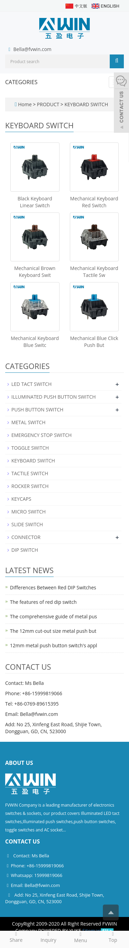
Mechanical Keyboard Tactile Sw (94, 271)
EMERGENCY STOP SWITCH (41, 435)
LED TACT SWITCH (31, 384)
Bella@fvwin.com (32, 49)
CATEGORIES (21, 82)
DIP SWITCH (24, 550)
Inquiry (48, 937)
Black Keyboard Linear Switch (35, 202)
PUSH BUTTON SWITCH (37, 409)
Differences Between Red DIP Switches (53, 587)
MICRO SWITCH (28, 511)
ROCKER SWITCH (30, 486)
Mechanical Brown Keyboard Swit (34, 271)
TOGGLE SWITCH (30, 448)
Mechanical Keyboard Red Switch (94, 202)
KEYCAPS (21, 499)
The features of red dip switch (43, 602)
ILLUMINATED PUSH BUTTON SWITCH (53, 396)
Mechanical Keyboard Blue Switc (35, 341)
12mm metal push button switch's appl (53, 645)
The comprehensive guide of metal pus (53, 616)
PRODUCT (48, 104)
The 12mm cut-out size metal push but (53, 631)
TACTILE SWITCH (29, 473)
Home (25, 104)
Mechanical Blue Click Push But (94, 341)
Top (113, 937)
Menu (81, 937)
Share (16, 937)
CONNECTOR (26, 537)
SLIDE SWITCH (27, 524)
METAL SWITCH (28, 422)
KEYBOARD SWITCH (85, 104)
